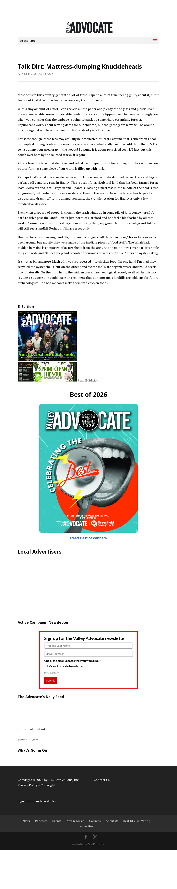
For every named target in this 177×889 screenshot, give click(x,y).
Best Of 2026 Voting (136, 821)
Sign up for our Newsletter (37, 801)
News (26, 821)
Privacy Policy (51, 672)
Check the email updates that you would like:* (72, 660)
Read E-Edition (88, 380)
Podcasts (41, 821)
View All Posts (28, 740)
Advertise (86, 826)
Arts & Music (75, 821)
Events (56, 821)
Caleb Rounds (29, 74)
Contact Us (102, 780)
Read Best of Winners (88, 538)
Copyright (48, 785)
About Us (112, 821)
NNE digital (97, 844)
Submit (50, 680)
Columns (95, 821)
